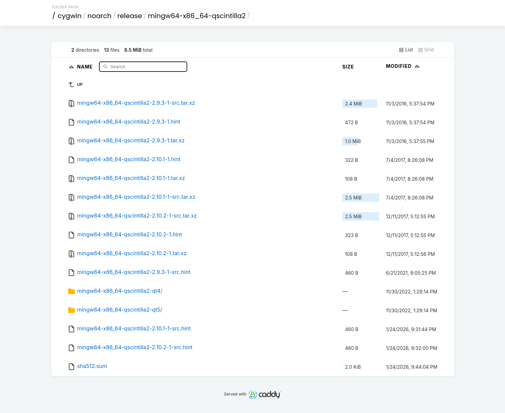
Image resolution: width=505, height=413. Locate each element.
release (129, 15)
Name (85, 66)
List (406, 50)
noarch (100, 15)
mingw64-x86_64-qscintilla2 (197, 15)
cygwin (70, 15)
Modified (403, 66)
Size (348, 67)
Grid (426, 50)
